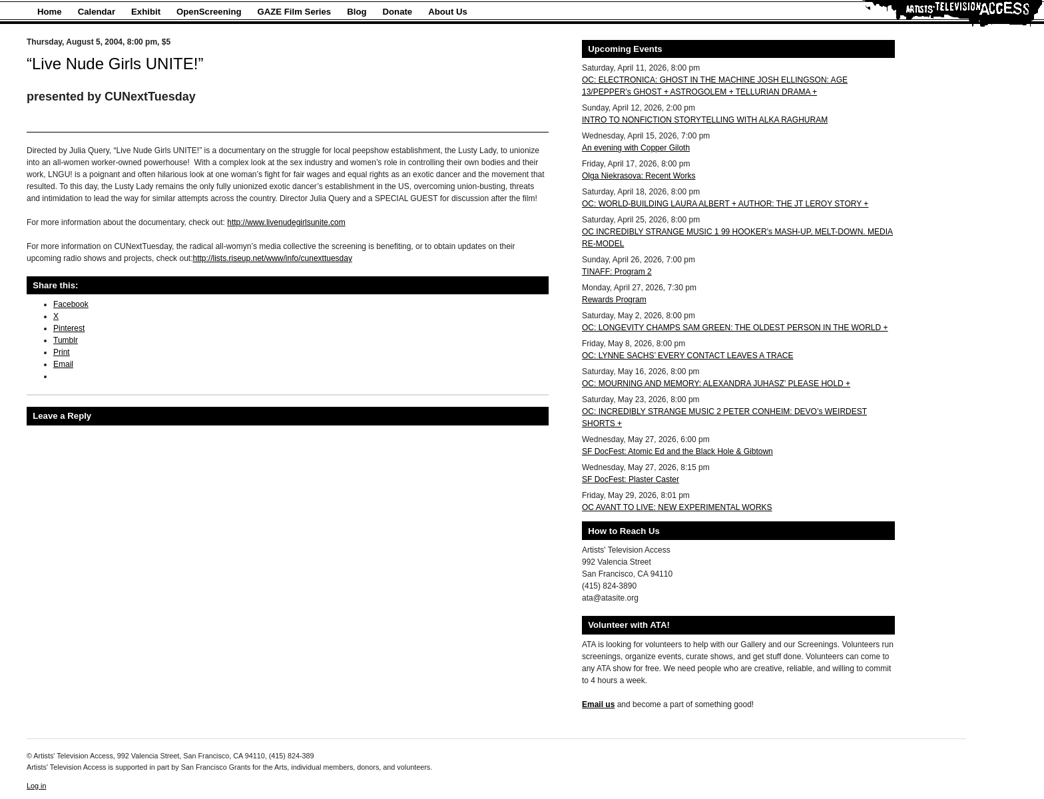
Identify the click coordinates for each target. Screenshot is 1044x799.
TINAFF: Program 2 (617, 271)
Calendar (96, 12)
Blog (356, 12)
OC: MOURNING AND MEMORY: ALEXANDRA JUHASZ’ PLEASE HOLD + (716, 383)
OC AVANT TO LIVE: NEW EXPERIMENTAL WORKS (677, 507)
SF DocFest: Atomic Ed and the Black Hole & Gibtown (677, 451)
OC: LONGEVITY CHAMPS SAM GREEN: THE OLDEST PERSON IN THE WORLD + (735, 327)
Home (49, 12)
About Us (447, 12)
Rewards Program (614, 299)
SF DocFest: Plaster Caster (630, 479)
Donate (398, 12)
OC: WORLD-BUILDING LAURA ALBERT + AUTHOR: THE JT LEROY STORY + (725, 203)
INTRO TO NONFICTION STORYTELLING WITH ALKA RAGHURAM (705, 120)
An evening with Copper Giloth (636, 147)
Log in (36, 786)
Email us (598, 704)
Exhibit (145, 12)
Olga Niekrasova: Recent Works (639, 175)
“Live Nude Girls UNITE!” (115, 64)
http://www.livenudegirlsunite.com (286, 222)
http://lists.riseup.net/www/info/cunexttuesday (272, 258)
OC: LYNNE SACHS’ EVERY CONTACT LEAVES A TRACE (687, 355)
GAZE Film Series (295, 12)
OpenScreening (208, 12)
